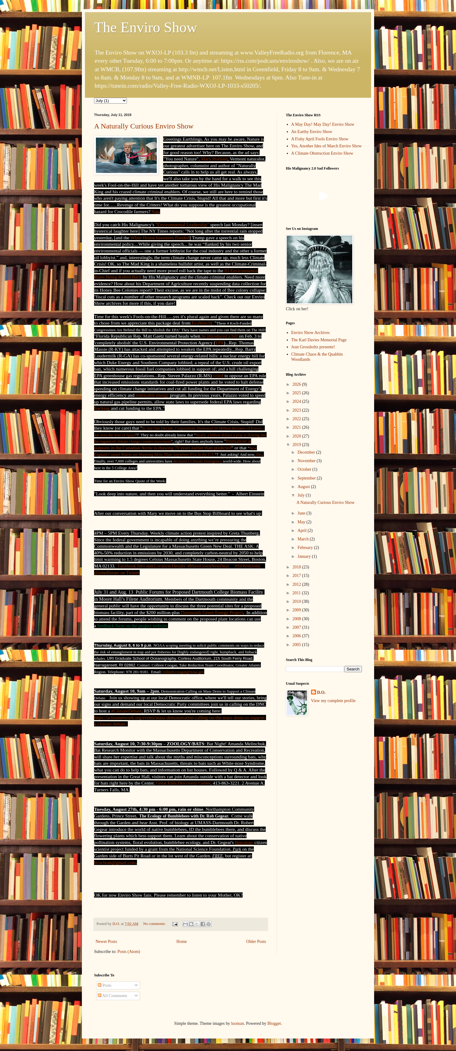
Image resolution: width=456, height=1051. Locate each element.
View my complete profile (333, 700)
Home (182, 941)
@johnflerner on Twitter (117, 572)
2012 (297, 584)
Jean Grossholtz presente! (313, 347)
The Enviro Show (145, 27)
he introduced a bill (220, 336)
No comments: (155, 924)
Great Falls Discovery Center (183, 783)
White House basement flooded (159, 237)
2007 (297, 627)
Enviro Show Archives (310, 332)
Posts (104, 985)
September (307, 478)
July (301, 495)
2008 (297, 619)
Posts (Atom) (129, 951)
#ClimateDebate (126, 710)
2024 (297, 401)
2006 (297, 636)
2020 (297, 436)
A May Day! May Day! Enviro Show (323, 124)
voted (218, 375)
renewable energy (152, 395)
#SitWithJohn (247, 565)
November (307, 461)
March (303, 539)
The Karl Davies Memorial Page (319, 340)
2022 (297, 419)
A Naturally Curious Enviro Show (144, 126)
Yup (155, 211)
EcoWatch (201, 322)
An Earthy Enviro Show (311, 131)
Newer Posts (106, 941)
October (304, 469)
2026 (297, 384)
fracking (102, 408)
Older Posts (256, 941)
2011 (297, 593)
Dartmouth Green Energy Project (212, 612)
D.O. (321, 692)
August (304, 486)
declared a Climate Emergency (197, 461)
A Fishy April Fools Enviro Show (320, 139)
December (306, 452)
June (301, 513)
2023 (297, 410)
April (302, 530)
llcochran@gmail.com (115, 862)
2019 (297, 444)
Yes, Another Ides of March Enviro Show (326, 146)
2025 (297, 393)
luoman (237, 1023)
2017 (297, 575)
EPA (219, 342)
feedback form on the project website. (132, 625)
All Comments (112, 995)
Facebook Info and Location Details (151, 565)
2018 (297, 567)
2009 (297, 610)
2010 (297, 601)
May (301, 522)
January (304, 556)
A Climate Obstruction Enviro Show (322, 153)
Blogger (274, 1023)
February (305, 547)
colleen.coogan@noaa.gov (184, 672)
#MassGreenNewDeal (208, 565)
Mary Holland (214, 158)
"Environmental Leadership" (182, 224)
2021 (297, 427)
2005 (297, 644)
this (259, 454)
